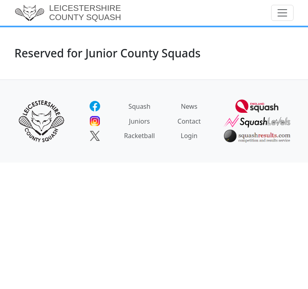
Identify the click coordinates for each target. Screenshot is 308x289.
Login (189, 135)
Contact (189, 121)
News (189, 106)
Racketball (139, 135)
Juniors (139, 121)
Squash (139, 106)
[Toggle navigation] (282, 13)
